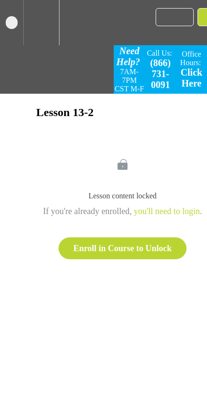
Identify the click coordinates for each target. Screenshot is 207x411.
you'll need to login (167, 211)
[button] (11, 22)
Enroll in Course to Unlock (122, 248)
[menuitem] (41, 22)
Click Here (192, 77)
